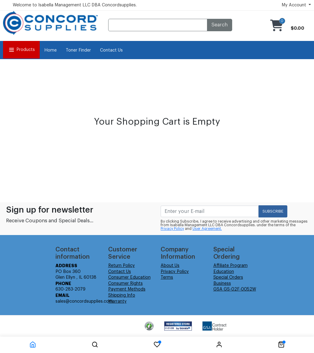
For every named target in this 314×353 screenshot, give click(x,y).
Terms (167, 277)
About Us (170, 266)
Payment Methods (126, 289)
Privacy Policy (172, 228)
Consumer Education (129, 277)
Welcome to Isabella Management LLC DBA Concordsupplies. (75, 5)
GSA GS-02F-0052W (234, 289)
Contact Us (111, 50)
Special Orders (228, 277)
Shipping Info (121, 295)
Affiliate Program (230, 266)
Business (222, 283)
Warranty (117, 301)
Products (21, 50)
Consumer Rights (125, 283)
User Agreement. (207, 228)
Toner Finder (78, 50)
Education (223, 272)
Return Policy (121, 266)
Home (50, 50)
